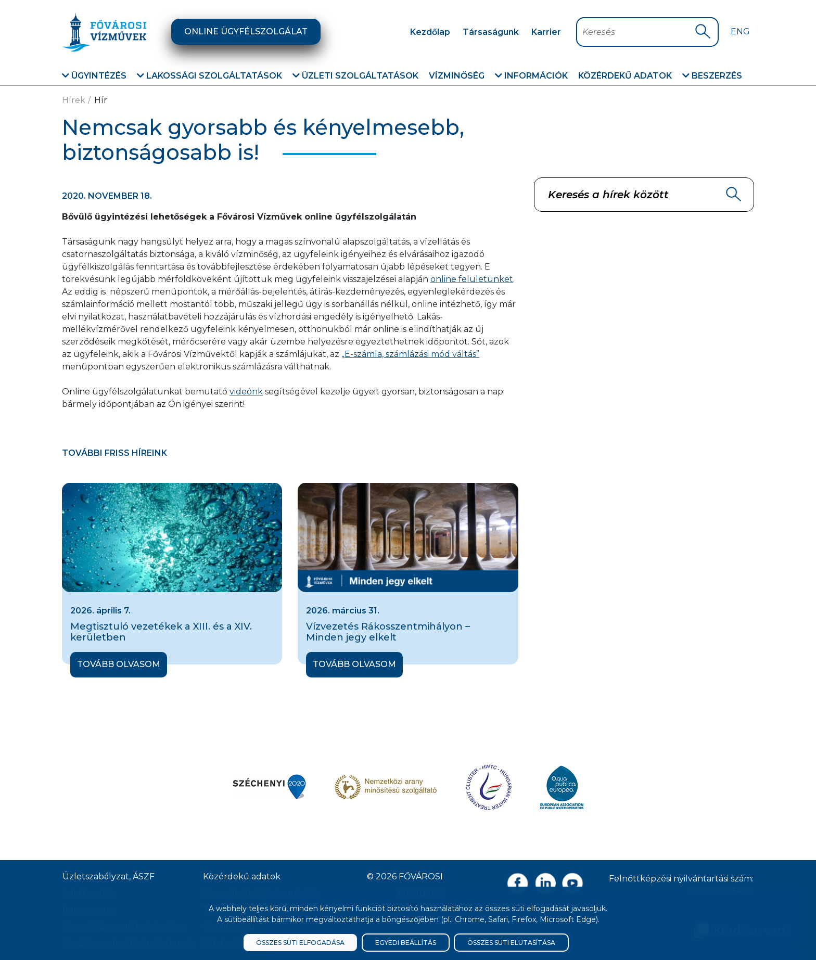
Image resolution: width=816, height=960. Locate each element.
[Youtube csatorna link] (572, 883)
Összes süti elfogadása (300, 942)
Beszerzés (712, 76)
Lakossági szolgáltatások (209, 76)
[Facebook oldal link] (517, 883)
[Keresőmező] (638, 32)
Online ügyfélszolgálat (246, 31)
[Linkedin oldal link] (545, 883)
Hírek (73, 100)
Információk (531, 76)
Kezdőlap (430, 32)
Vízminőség (456, 76)
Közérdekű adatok (625, 76)
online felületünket (471, 279)
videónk (246, 391)
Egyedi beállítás (405, 942)
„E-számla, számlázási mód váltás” (410, 354)
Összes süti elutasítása (511, 942)
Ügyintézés (94, 76)
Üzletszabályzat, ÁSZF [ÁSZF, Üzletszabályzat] (108, 876)
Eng (740, 31)
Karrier (546, 32)
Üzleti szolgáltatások (355, 76)
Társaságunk (491, 32)
